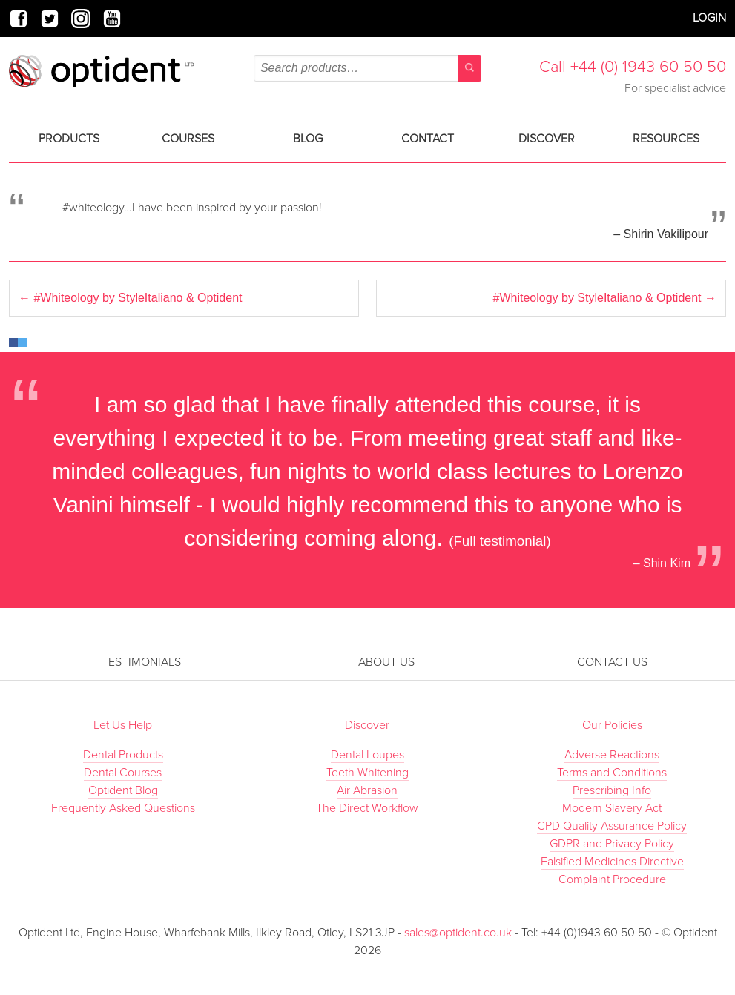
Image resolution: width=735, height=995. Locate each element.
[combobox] (367, 68)
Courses (188, 138)
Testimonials (141, 662)
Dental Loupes (367, 754)
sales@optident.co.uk (459, 932)
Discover (546, 138)
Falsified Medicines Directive (612, 861)
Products (69, 138)
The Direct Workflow (367, 808)
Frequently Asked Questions (123, 808)
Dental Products (123, 754)
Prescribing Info (612, 790)
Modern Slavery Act (612, 808)
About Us (386, 662)
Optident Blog (123, 790)
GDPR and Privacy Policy (612, 843)
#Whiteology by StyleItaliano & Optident (131, 297)
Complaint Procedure (612, 879)
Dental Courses (123, 772)
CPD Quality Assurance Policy (612, 826)
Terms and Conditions (612, 772)
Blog (308, 138)
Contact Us (612, 662)
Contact (427, 138)
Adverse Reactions (611, 754)
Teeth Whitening (367, 772)
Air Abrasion (367, 790)
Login (709, 17)
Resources (666, 138)
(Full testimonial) (500, 541)
